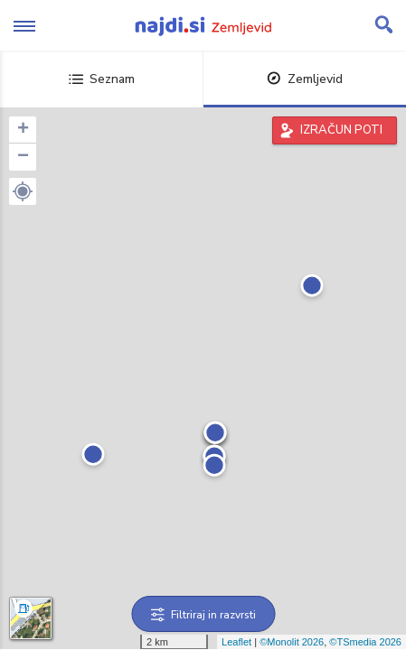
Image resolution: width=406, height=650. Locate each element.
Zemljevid (305, 79)
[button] (22, 191)
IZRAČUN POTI (341, 130)
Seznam (102, 79)
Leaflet (236, 641)
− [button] (23, 157)
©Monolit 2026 (292, 641)
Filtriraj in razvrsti (203, 615)
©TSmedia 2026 (365, 641)
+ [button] (23, 130)
